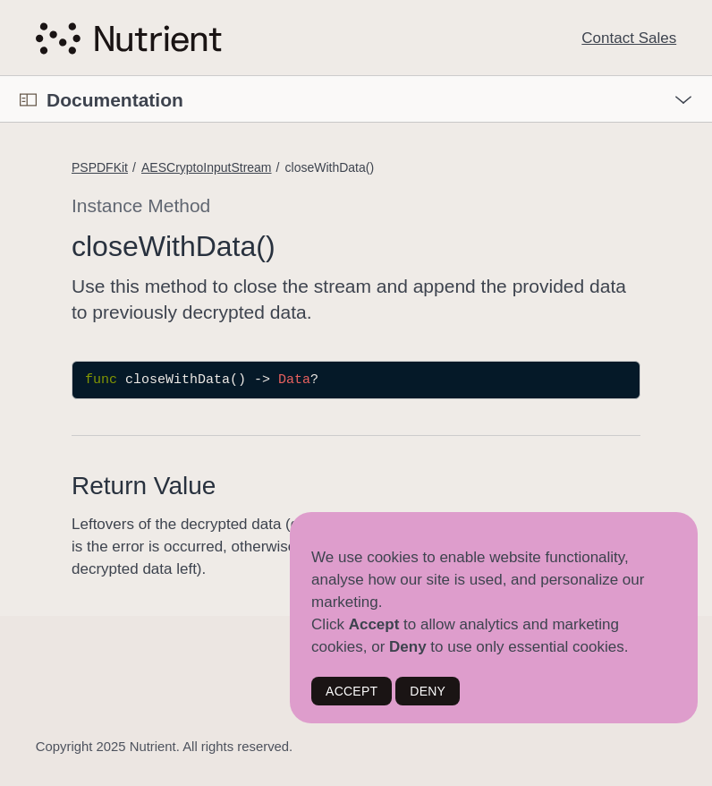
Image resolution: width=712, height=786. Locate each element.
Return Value (144, 486)
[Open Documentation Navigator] (28, 100)
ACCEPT (351, 691)
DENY (427, 691)
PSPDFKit (100, 167)
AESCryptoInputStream (206, 167)
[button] (0, 76)
